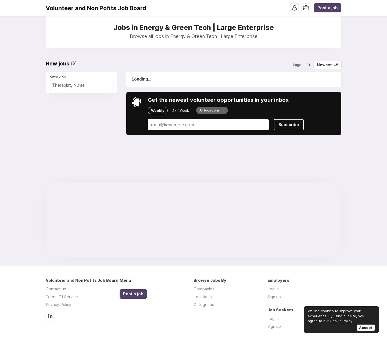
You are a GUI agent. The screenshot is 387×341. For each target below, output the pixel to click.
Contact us (56, 288)
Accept (365, 327)
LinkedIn (50, 316)
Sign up (274, 296)
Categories (204, 304)
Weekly (157, 110)
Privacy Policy (58, 304)
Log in (273, 288)
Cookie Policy (341, 321)
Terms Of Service (62, 296)
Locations (203, 296)
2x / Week (180, 110)
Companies (204, 288)
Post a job (327, 7)
